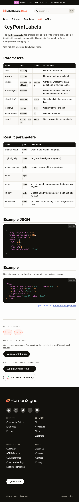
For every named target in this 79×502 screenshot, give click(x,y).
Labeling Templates (15, 467)
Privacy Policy (67, 496)
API (47, 19)
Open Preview (44, 306)
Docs (5, 19)
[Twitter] (23, 410)
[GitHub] (15, 410)
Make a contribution (17, 354)
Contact (39, 458)
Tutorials (16, 19)
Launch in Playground (64, 305)
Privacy (38, 462)
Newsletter (40, 427)
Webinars (39, 436)
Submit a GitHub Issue (18, 369)
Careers (39, 453)
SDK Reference (13, 458)
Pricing (9, 431)
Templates (29, 19)
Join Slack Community (20, 378)
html (72, 280)
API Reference (13, 453)
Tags (39, 19)
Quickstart (11, 449)
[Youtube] (37, 410)
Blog (37, 422)
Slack (37, 431)
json (72, 226)
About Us (39, 449)
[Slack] (8, 410)
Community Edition (15, 422)
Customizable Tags (15, 462)
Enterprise (11, 427)
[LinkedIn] (30, 410)
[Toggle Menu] (31, 11)
